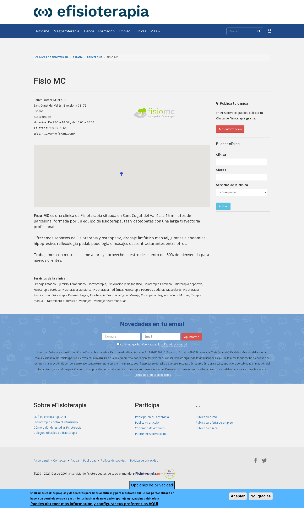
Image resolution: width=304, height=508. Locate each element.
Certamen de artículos (150, 428)
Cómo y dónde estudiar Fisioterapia (58, 428)
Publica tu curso (206, 416)
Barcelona (97, 57)
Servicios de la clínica (232, 185)
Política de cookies (113, 460)
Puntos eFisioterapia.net (151, 433)
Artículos (42, 31)
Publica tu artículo (147, 422)
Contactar (59, 460)
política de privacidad (174, 344)
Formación (106, 31)
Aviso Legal (41, 460)
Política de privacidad (144, 460)
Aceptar (238, 496)
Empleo (124, 31)
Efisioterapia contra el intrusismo (56, 422)
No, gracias (261, 496)
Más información (230, 129)
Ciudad (221, 170)
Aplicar (223, 206)
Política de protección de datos (152, 374)
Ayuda (75, 460)
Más (155, 31)
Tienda (88, 31)
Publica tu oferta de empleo (214, 422)
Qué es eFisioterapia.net (50, 416)
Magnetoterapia (66, 31)
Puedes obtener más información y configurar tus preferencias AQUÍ (94, 503)
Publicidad (90, 460)
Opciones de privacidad (152, 484)
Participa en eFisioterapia (152, 416)
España (79, 57)
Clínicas (140, 31)
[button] (269, 31)
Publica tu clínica (207, 428)
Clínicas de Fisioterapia (52, 57)
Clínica (221, 155)
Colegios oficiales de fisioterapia (55, 433)
